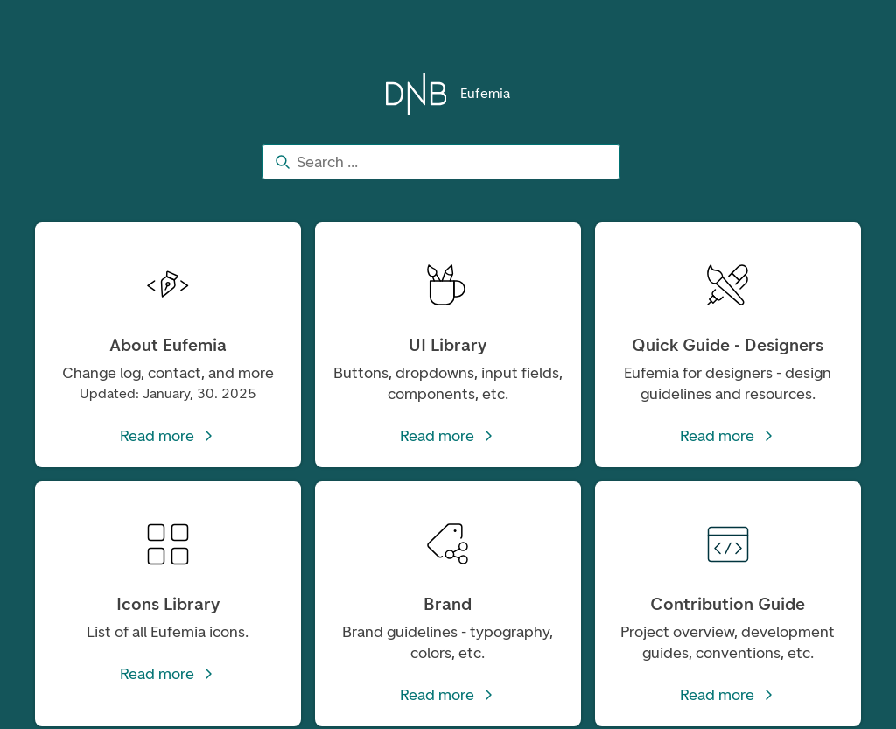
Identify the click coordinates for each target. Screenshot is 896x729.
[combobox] (441, 161)
